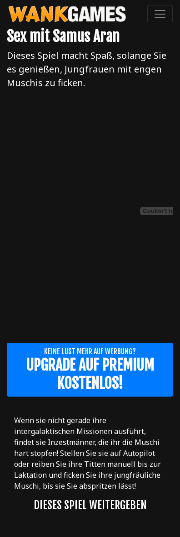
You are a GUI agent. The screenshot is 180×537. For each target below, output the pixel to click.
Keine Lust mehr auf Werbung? (90, 369)
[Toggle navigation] (160, 14)
